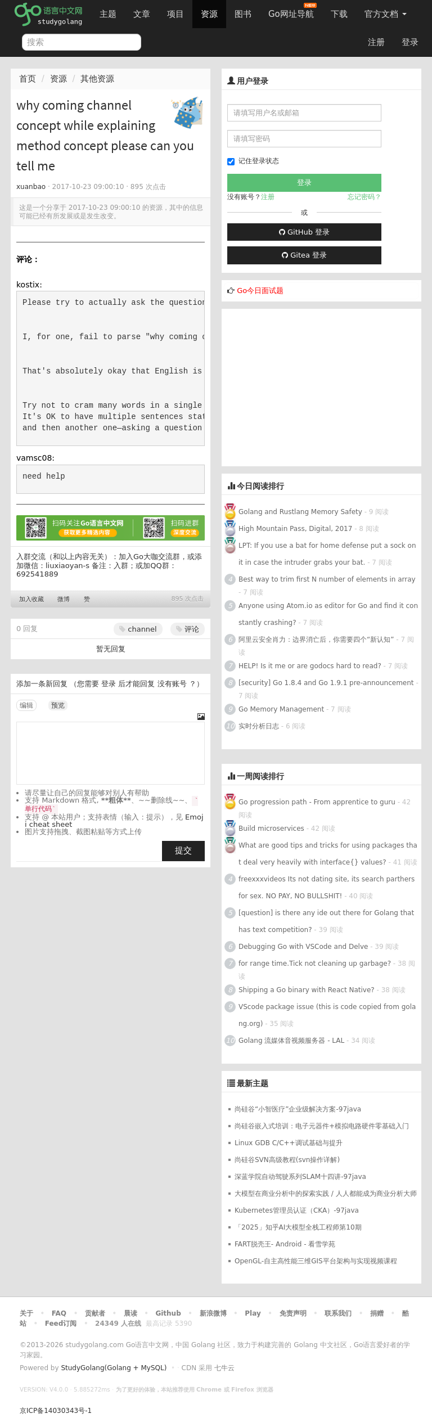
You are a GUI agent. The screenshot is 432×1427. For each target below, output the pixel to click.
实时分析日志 (258, 726)
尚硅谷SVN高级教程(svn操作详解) (287, 1160)
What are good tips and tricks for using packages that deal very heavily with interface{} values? (327, 853)
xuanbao (31, 187)
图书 (243, 14)
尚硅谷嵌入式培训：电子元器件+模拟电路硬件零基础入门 (322, 1126)
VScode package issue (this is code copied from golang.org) (327, 1015)
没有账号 (172, 683)
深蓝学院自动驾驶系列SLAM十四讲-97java (300, 1177)
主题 (108, 14)
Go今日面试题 (260, 290)
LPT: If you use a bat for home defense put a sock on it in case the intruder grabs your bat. (327, 554)
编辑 (26, 705)
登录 (410, 42)
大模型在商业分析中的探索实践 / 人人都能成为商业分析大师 (326, 1194)
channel (138, 629)
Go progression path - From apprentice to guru (316, 802)
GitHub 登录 (304, 232)
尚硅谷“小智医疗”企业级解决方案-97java (298, 1109)
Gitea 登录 (304, 255)
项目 (175, 14)
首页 (27, 79)
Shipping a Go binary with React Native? (306, 990)
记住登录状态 (253, 161)
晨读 (130, 1313)
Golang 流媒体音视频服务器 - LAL (291, 1041)
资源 (209, 14)
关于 (26, 1313)
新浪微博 (213, 1313)
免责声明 (293, 1313)
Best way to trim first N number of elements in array (327, 579)
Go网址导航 (292, 11)
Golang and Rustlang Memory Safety (300, 512)
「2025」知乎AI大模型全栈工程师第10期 (298, 1227)
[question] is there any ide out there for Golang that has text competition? (326, 921)
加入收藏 (31, 599)
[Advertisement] (321, 387)
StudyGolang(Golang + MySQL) (113, 1368)
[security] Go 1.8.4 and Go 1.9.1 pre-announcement (326, 683)
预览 (58, 705)
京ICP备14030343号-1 (56, 1411)
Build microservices (271, 828)
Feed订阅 (61, 1323)
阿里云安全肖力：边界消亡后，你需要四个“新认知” (316, 639)
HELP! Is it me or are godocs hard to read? (309, 666)
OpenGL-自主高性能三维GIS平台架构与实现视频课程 (316, 1261)
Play (252, 1313)
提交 (183, 850)
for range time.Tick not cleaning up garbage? (314, 963)
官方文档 (385, 14)
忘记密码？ (364, 197)
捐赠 (377, 1313)
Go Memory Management (281, 709)
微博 (63, 599)
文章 (141, 14)
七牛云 (224, 1368)
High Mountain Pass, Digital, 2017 (295, 529)
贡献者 (95, 1313)
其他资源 (97, 79)
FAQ (59, 1313)
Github (168, 1313)
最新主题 (252, 1083)
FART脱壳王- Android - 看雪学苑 (285, 1244)
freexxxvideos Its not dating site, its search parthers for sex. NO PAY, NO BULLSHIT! (326, 887)
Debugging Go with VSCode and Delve (303, 947)
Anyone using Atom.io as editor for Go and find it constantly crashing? (328, 614)
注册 (376, 42)
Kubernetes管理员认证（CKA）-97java (297, 1210)
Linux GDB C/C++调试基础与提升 (289, 1143)
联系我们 (338, 1313)
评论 (187, 629)
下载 (339, 14)
